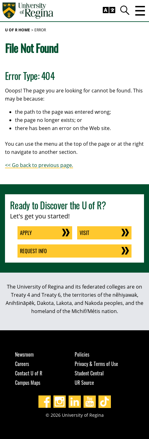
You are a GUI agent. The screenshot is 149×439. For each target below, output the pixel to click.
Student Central (89, 373)
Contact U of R (28, 373)
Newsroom (24, 354)
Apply (26, 233)
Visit (84, 233)
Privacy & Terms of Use (96, 364)
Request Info (33, 251)
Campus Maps (27, 382)
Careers (22, 364)
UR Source (84, 382)
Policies (82, 354)
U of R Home (17, 30)
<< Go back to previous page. (39, 165)
